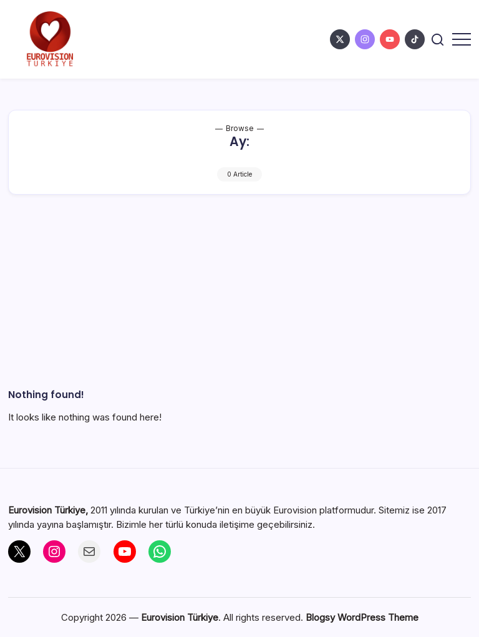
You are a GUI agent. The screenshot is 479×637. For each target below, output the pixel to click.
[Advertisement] (240, 307)
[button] (437, 39)
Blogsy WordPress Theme (362, 617)
